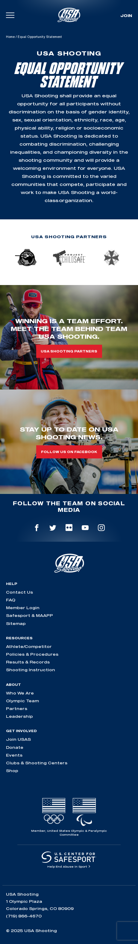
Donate (14, 747)
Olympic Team (22, 700)
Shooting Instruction (30, 669)
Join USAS (18, 739)
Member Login (23, 607)
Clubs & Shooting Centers (36, 762)
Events (14, 755)
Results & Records (28, 662)
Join (126, 15)
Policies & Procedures (32, 654)
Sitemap (16, 623)
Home (10, 37)
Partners (16, 708)
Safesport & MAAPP (29, 615)
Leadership (19, 716)
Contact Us (19, 592)
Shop (12, 770)
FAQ (10, 599)
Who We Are (20, 693)
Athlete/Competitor (29, 646)
